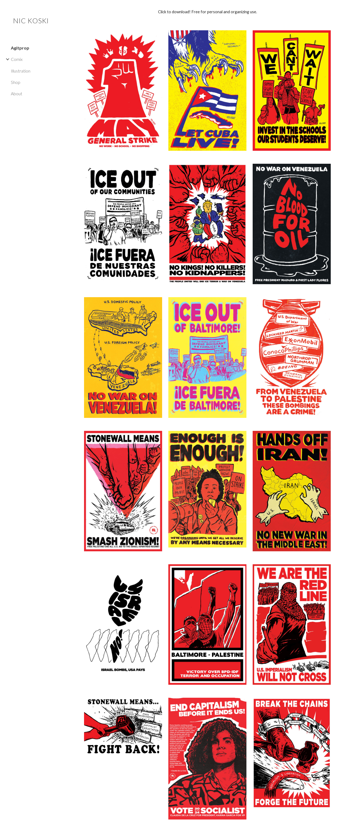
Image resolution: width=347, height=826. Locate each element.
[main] (207, 11)
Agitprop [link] (20, 47)
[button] (340, 7)
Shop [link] (15, 82)
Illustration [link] (20, 70)
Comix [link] (17, 59)
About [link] (16, 93)
